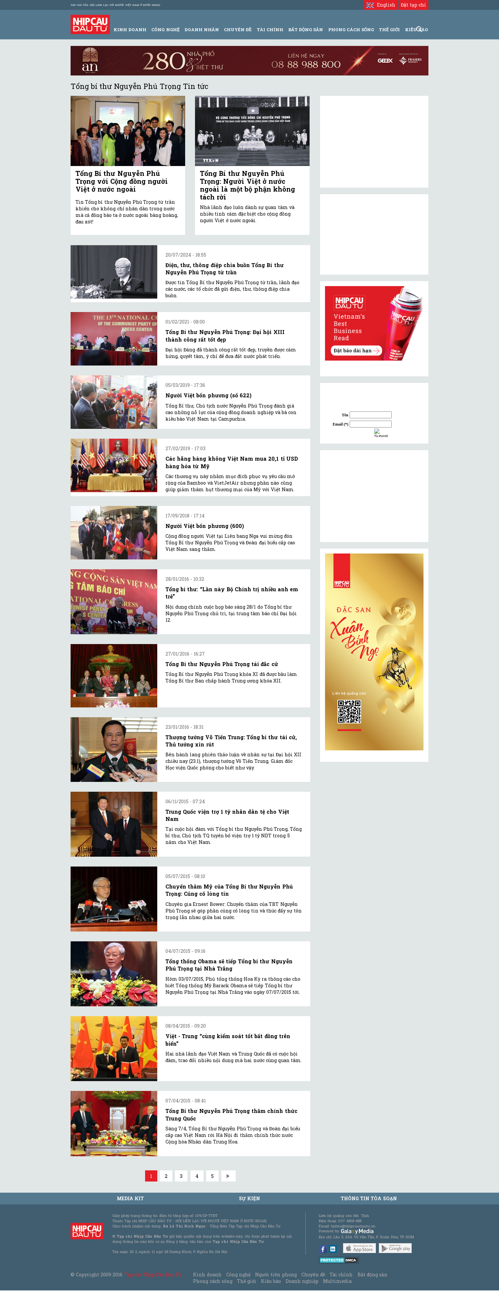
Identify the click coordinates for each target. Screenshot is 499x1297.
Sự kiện (249, 1198)
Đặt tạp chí (413, 5)
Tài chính (341, 1274)
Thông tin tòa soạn (369, 1198)
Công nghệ (238, 1274)
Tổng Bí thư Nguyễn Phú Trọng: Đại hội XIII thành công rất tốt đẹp (225, 335)
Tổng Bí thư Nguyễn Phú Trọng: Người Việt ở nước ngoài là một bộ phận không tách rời (247, 185)
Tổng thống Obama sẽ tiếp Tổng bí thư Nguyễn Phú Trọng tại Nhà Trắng (229, 965)
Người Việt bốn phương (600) (204, 525)
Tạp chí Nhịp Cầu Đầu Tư (153, 1274)
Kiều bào (271, 1281)
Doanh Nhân (201, 29)
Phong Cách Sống (351, 29)
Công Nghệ (165, 29)
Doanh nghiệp (302, 1281)
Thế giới (389, 29)
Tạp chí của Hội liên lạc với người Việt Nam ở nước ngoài (115, 5)
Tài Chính (270, 29)
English (380, 5)
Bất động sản (305, 29)
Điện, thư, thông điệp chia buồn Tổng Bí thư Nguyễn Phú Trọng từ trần (224, 268)
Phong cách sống (212, 1281)
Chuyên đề (237, 29)
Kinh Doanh (130, 29)
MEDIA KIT (130, 1198)
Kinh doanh (207, 1274)
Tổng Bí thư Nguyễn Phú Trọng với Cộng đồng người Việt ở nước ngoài (122, 181)
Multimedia (337, 1281)
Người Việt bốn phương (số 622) (208, 395)
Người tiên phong (275, 1274)
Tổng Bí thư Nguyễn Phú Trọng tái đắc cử (221, 663)
